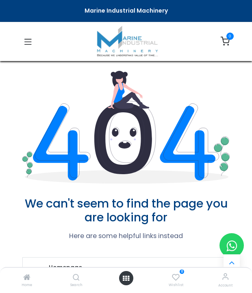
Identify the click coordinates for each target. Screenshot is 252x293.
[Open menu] (126, 278)
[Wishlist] (176, 276)
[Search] (76, 278)
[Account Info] (225, 276)
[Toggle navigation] (28, 41)
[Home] (26, 278)
